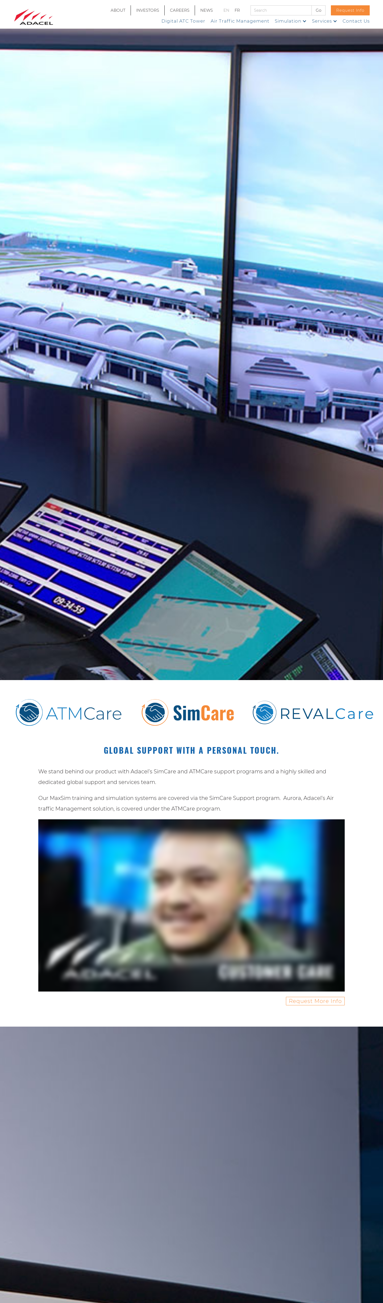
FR (237, 10)
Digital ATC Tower (183, 21)
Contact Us (356, 21)
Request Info (350, 10)
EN (226, 10)
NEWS (206, 10)
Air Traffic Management (240, 21)
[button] (290, 21)
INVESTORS (147, 10)
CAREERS (179, 10)
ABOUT (118, 10)
